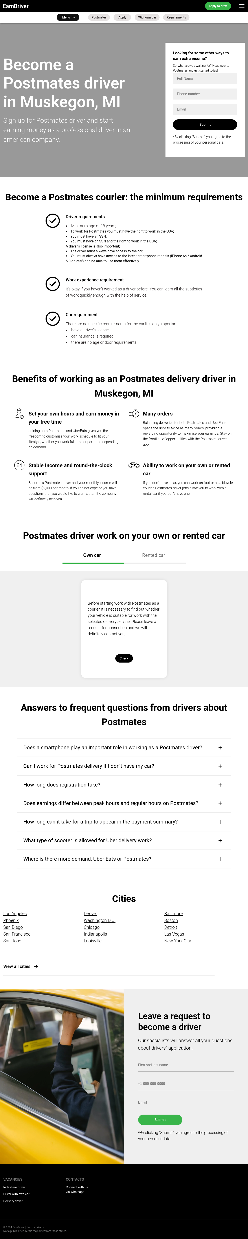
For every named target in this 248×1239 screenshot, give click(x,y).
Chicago (92, 927)
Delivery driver (12, 1201)
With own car (147, 17)
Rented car (153, 555)
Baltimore (173, 913)
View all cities (16, 966)
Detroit (170, 927)
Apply (122, 17)
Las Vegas (174, 934)
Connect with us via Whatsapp (77, 1189)
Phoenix (11, 920)
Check (124, 658)
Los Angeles (15, 913)
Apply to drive (218, 6)
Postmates (99, 17)
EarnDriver (16, 6)
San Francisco (17, 934)
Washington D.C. (100, 920)
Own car (92, 555)
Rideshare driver (14, 1187)
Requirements (176, 17)
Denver (90, 913)
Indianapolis (95, 934)
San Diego (13, 927)
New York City (177, 941)
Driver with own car (16, 1194)
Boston (171, 920)
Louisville (93, 941)
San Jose (12, 941)
